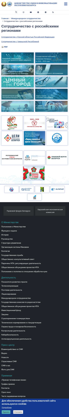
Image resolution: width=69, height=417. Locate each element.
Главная (5, 18)
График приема (8, 384)
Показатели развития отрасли (14, 282)
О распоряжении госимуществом (15, 318)
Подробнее (7, 407)
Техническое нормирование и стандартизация (21, 322)
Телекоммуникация (9, 286)
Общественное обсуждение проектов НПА (20, 267)
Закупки (4, 314)
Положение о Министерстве (13, 226)
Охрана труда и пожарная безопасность (18, 326)
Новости (5, 357)
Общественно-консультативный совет (17, 259)
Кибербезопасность (10, 335)
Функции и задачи (9, 231)
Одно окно (6, 392)
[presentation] (2, 212)
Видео (4, 353)
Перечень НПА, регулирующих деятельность (21, 263)
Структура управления (11, 243)
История (4, 235)
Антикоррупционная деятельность (16, 339)
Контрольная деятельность (13, 331)
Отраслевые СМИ (9, 361)
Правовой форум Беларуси (18, 211)
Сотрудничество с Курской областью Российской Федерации (28, 37)
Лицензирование (8, 294)
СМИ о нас (5, 365)
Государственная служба (12, 255)
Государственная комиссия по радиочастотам (20, 302)
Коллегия (5, 251)
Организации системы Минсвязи (15, 247)
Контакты (5, 388)
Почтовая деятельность (11, 290)
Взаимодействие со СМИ (12, 349)
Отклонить (18, 412)
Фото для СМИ (7, 369)
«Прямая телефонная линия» (13, 380)
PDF (6, 47)
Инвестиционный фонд (11, 310)
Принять (6, 412)
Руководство (7, 239)
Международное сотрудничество (26, 18)
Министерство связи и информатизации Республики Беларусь (35, 4)
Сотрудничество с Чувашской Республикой (20, 41)
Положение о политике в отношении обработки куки (24, 271)
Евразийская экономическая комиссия (50, 210)
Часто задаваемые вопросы (13, 396)
